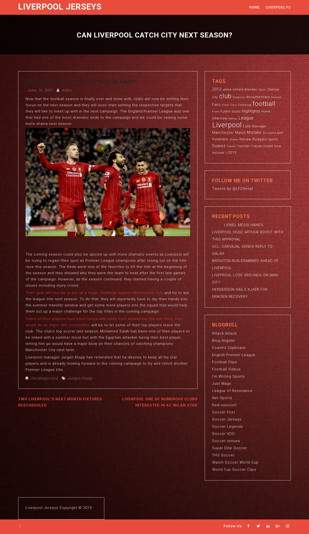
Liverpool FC (278, 7)
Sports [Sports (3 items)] (273, 139)
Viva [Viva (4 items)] (277, 146)
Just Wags (221, 383)
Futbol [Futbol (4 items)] (226, 111)
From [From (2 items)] (215, 111)
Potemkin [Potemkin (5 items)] (220, 139)
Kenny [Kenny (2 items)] (233, 118)
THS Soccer (223, 455)
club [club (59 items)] (225, 96)
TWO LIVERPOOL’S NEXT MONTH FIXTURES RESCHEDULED (60, 402)
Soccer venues (226, 441)
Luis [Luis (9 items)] (247, 125)
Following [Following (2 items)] (244, 105)
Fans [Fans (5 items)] (216, 105)
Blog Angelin (223, 340)
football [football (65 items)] (264, 103)
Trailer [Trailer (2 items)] (231, 146)
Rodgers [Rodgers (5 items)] (260, 139)
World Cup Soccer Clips (234, 469)
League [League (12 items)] (246, 117)
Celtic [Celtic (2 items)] (262, 89)
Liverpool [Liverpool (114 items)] (227, 125)
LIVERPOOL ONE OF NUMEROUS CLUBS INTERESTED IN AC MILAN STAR (160, 402)
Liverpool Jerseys (60, 7)
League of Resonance (232, 391)
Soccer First (223, 412)
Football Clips (224, 362)
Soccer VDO (223, 434)
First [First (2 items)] (233, 105)
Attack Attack (224, 333)
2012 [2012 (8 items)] (217, 89)
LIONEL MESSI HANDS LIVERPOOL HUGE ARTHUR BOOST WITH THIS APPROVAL (247, 232)
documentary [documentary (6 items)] (258, 97)
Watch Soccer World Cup (235, 462)
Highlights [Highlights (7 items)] (251, 111)
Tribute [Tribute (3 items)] (256, 146)
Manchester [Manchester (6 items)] (223, 132)
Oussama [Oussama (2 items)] (269, 132)
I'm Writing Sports (228, 376)
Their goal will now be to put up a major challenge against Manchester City (94, 293)
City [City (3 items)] (215, 97)
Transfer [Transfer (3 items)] (243, 146)
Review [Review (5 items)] (245, 139)
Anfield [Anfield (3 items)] (238, 89)
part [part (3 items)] (280, 132)
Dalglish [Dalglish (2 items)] (239, 97)
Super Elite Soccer (229, 448)
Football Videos (226, 369)
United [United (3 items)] (268, 146)
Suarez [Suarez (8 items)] (219, 146)
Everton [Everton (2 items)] (276, 97)
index (67, 90)
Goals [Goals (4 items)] (236, 111)
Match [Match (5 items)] (240, 132)
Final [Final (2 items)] (225, 105)
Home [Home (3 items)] (265, 111)
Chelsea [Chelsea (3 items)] (273, 89)
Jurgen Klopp (80, 378)
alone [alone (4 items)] (227, 89)
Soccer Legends (227, 426)
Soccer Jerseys (227, 419)
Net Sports (222, 398)
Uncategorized (44, 378)
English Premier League (233, 355)
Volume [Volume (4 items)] (218, 153)
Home (254, 7)
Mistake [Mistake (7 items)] (254, 132)
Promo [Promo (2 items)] (234, 139)
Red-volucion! (224, 405)
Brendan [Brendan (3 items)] (251, 89)
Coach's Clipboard (228, 348)
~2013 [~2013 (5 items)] (231, 153)
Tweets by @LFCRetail (232, 189)
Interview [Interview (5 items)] (219, 118)
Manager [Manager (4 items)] (259, 126)
